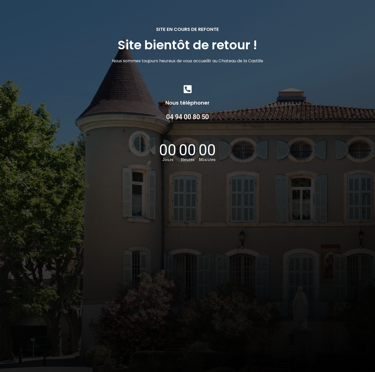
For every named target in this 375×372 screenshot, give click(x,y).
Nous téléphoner (187, 102)
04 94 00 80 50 (187, 117)
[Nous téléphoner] (187, 89)
